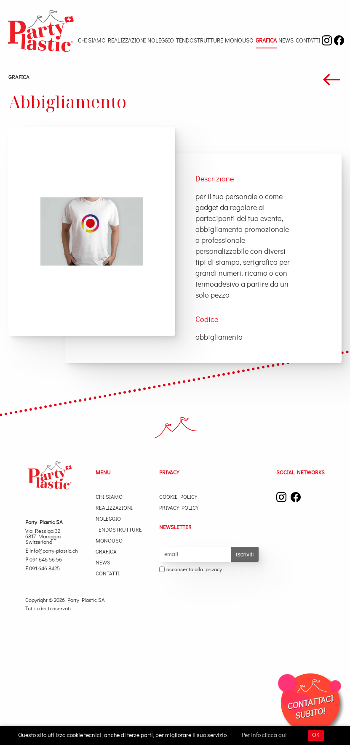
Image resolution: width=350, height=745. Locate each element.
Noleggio (160, 41)
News (286, 41)
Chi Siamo (92, 41)
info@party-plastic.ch (51, 551)
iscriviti (245, 554)
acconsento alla (190, 569)
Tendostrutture (199, 41)
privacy (214, 569)
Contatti (308, 41)
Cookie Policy (178, 497)
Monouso (239, 41)
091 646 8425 (42, 569)
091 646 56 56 (43, 560)
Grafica (266, 41)
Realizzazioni (127, 41)
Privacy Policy (178, 508)
